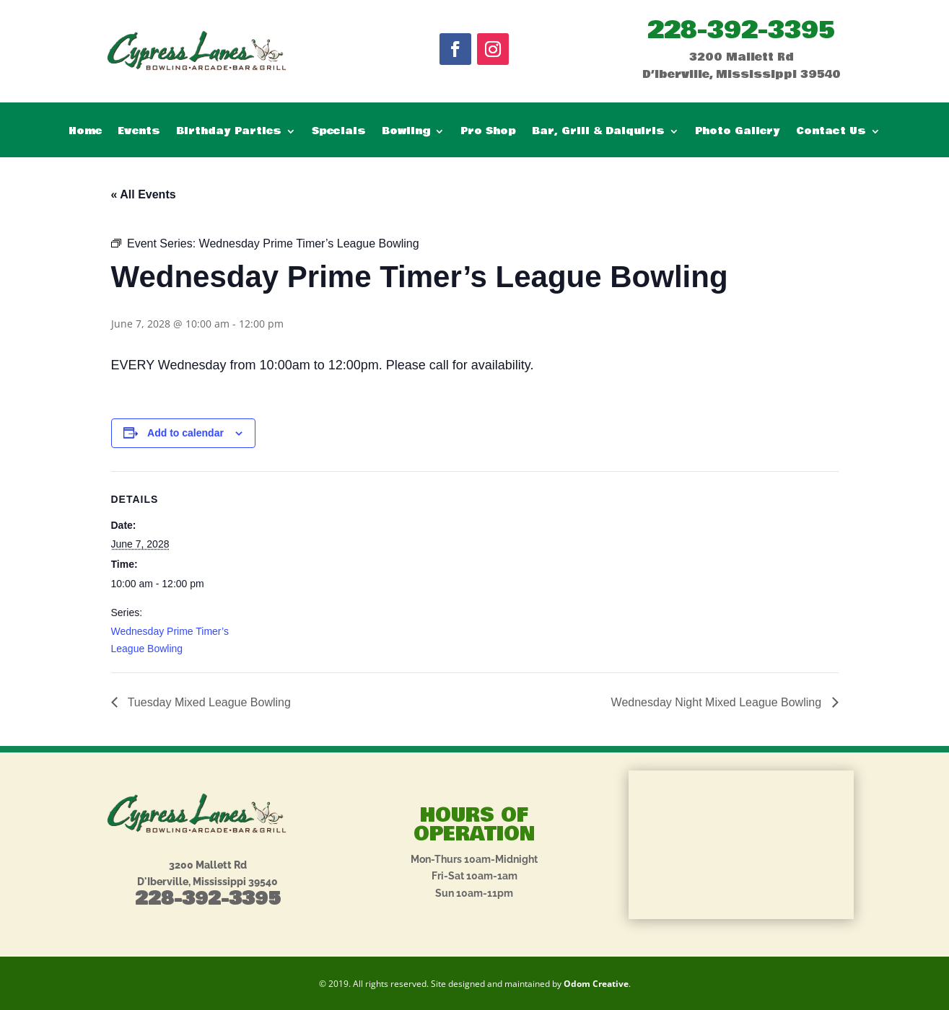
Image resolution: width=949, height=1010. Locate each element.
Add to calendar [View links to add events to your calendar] (185, 433)
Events (139, 132)
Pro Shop (488, 132)
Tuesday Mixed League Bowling (208, 702)
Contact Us (831, 132)
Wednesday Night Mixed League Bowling (718, 702)
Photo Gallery (737, 132)
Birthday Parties (228, 132)
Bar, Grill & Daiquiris (598, 132)
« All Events (143, 194)
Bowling (406, 132)
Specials (339, 132)
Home (85, 132)
